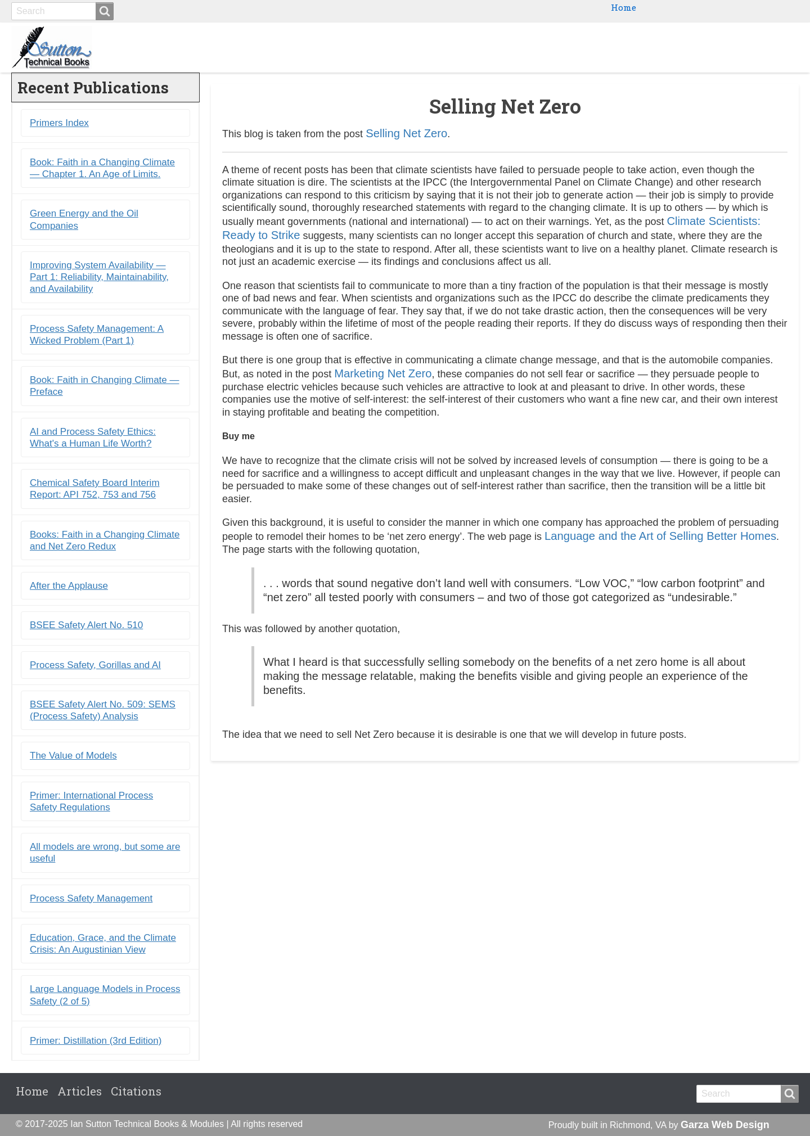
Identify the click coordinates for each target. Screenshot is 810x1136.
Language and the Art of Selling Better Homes (660, 536)
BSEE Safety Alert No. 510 (86, 625)
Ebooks (610, 47)
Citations (768, 47)
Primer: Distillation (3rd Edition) (95, 1040)
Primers (664, 47)
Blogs (714, 47)
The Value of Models (73, 755)
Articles (79, 1091)
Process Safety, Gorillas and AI (95, 665)
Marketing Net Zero (382, 373)
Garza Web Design (725, 1124)
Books (561, 47)
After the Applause (69, 585)
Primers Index (59, 123)
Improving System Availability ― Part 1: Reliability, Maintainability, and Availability (99, 277)
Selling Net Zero (406, 133)
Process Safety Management (91, 898)
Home (623, 7)
